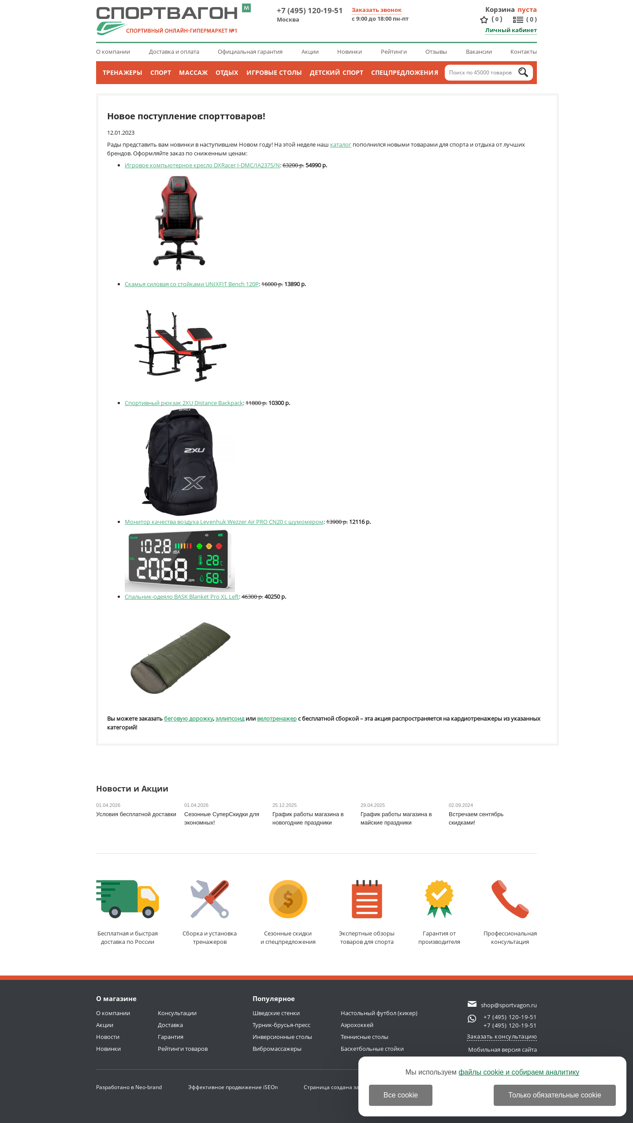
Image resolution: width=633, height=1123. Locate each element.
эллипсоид (230, 718)
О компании (113, 51)
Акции (310, 51)
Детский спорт (336, 72)
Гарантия (170, 1037)
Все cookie (401, 1095)
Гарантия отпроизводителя (439, 913)
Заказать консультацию (502, 1036)
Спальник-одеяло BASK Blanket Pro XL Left (182, 596)
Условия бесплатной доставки (136, 814)
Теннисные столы (364, 1037)
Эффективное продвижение (233, 1087)
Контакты (523, 51)
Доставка (170, 1025)
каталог (340, 144)
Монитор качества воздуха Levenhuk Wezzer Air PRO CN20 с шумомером (224, 522)
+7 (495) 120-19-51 (310, 10)
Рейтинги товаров (183, 1049)
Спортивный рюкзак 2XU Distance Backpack (184, 403)
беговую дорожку (188, 718)
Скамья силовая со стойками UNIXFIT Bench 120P (192, 284)
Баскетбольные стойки (372, 1049)
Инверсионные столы (282, 1037)
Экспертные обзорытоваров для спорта (367, 913)
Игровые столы (274, 72)
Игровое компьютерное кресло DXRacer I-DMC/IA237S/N (202, 165)
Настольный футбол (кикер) (379, 1013)
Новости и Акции (132, 789)
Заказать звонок (377, 10)
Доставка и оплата (174, 51)
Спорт (160, 72)
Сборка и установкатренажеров (209, 913)
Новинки (349, 51)
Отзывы (436, 51)
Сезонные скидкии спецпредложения (288, 913)
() (497, 19)
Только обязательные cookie (554, 1095)
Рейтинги (394, 51)
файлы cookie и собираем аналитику (518, 1072)
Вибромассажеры (277, 1049)
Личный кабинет (511, 30)
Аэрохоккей (357, 1025)
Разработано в (129, 1087)
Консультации (177, 1013)
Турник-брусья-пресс (281, 1025)
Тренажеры (122, 72)
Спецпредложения (404, 72)
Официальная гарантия (250, 51)
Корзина (500, 9)
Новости (107, 1037)
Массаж (193, 72)
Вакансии (479, 51)
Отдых (227, 72)
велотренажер (277, 718)
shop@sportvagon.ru (509, 1005)
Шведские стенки (276, 1013)
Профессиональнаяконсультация (510, 913)
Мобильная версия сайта (502, 1049)
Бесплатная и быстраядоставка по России (127, 913)
